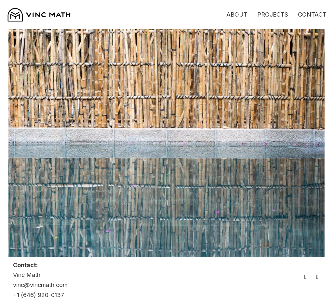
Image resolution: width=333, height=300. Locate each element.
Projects (272, 14)
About (236, 14)
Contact (312, 14)
